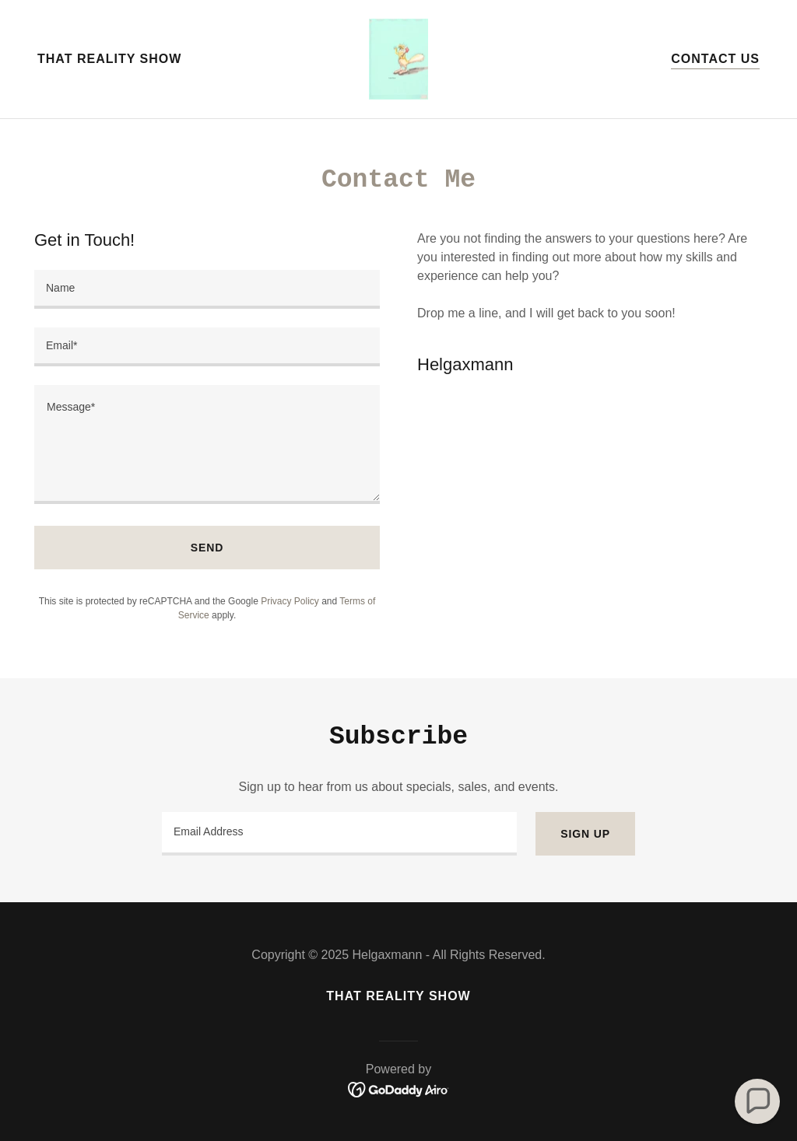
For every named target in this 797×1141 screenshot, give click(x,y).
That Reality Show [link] (109, 58)
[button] (758, 1102)
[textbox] (207, 289)
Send (207, 547)
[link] (398, 58)
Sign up (585, 834)
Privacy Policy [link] (290, 601)
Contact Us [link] (715, 58)
